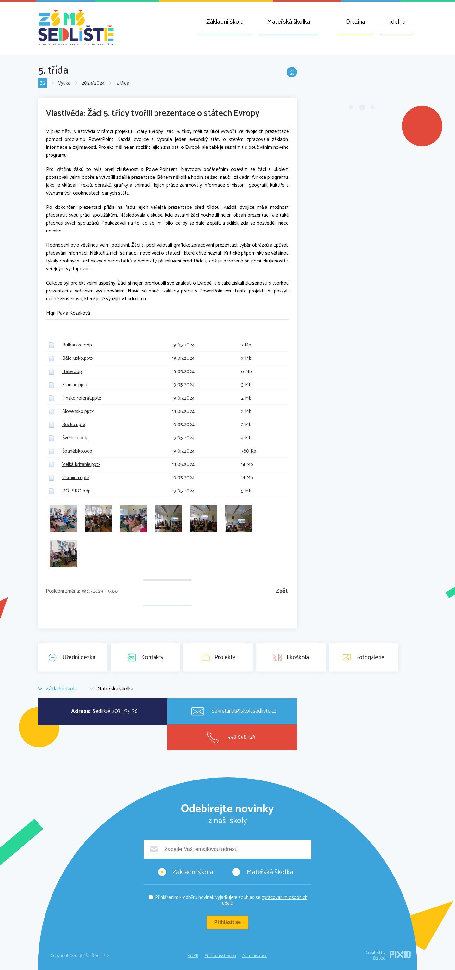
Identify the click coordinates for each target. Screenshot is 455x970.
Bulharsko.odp (77, 345)
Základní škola (225, 22)
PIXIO (400, 954)
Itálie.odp (72, 371)
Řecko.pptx (73, 424)
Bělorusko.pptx (77, 358)
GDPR (193, 956)
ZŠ (42, 83)
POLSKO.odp (76, 491)
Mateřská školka (288, 22)
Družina (355, 22)
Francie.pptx (75, 385)
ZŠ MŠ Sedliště (76, 27)
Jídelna (396, 22)
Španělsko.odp (77, 451)
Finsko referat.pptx (81, 398)
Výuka (64, 83)
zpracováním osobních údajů (265, 900)
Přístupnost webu (220, 956)
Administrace (254, 956)
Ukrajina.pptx (75, 477)
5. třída (123, 83)
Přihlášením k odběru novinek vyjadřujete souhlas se (231, 900)
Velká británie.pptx (81, 464)
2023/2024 (93, 83)
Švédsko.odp (75, 438)
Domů (290, 75)
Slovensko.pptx (78, 411)
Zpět (282, 591)
